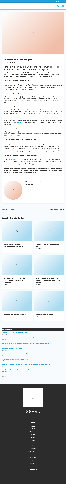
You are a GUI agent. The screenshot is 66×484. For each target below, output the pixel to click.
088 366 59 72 (59, 1)
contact (33, 466)
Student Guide (33, 457)
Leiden (33, 439)
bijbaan (33, 427)
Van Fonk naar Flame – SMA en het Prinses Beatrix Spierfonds (19, 338)
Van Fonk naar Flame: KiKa (45, 314)
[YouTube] (33, 411)
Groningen (33, 437)
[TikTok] (39, 411)
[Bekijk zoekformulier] (59, 6)
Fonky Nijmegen (12, 159)
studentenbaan (17, 122)
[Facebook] (29, 411)
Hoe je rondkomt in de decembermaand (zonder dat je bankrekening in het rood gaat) (26, 364)
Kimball (7, 62)
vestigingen (33, 434)
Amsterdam (33, 436)
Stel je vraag (33, 467)
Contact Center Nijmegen (33, 449)
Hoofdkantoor (33, 448)
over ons (33, 454)
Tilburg (33, 445)
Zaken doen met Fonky (33, 471)
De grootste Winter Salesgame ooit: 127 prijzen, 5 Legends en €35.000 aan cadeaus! (25, 343)
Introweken (14, 57)
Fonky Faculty (33, 460)
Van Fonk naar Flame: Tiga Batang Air (12, 375)
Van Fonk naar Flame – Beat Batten (12, 348)
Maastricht (33, 440)
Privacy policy (41, 480)
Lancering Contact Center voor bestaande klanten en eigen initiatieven (14, 280)
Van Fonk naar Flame (33, 462)
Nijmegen (20, 57)
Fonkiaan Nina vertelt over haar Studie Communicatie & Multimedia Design (48, 280)
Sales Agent (33, 428)
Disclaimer (33, 480)
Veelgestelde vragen (33, 469)
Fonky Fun (33, 458)
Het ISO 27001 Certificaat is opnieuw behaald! (15, 359)
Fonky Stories (7, 57)
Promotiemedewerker (33, 430)
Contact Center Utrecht (33, 451)
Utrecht (33, 446)
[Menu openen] (62, 6)
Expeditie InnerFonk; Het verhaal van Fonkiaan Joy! (16, 370)
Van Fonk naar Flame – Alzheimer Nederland (14, 354)
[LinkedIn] (36, 411)
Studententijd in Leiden (17, 208)
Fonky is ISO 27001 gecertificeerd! (15, 314)
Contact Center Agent (33, 431)
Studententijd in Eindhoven (49, 208)
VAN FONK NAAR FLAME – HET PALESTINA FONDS (15, 332)
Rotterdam (33, 443)
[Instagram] (26, 411)
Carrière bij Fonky (33, 463)
